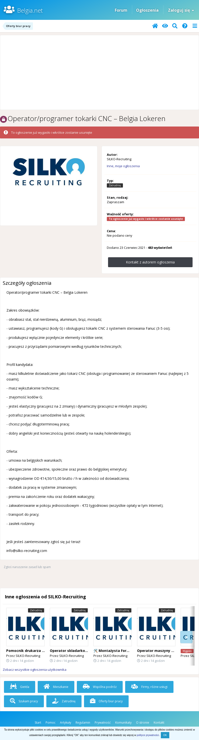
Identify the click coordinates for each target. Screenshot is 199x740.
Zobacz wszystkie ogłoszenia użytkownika (34, 669)
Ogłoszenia (147, 10)
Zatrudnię (64, 701)
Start (38, 722)
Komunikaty (123, 722)
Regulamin (83, 722)
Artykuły (65, 722)
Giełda (19, 687)
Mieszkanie (56, 687)
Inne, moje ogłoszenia (123, 166)
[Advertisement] (99, 72)
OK (165, 735)
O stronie (142, 722)
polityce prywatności (148, 735)
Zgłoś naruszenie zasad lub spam (27, 567)
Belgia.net (30, 10)
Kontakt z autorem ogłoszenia (150, 262)
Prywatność (103, 722)
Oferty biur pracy (106, 701)
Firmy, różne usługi (149, 687)
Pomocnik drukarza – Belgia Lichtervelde (42, 650)
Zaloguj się (181, 10)
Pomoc (51, 722)
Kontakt (159, 722)
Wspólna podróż (100, 687)
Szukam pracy (24, 701)
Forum (121, 10)
